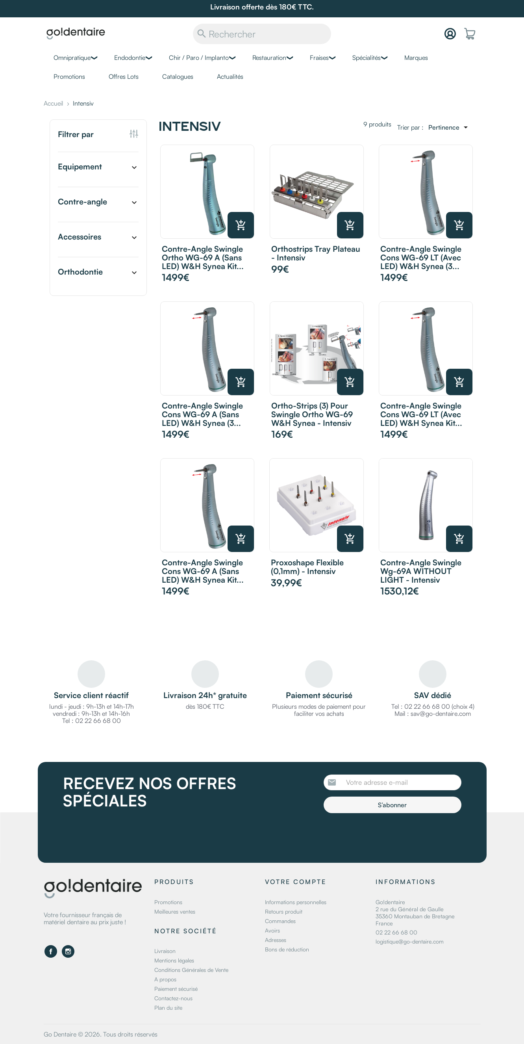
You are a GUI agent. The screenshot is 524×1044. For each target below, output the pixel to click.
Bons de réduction (287, 949)
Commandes (280, 921)
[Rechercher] (262, 34)
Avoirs (272, 930)
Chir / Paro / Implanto (199, 57)
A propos (165, 979)
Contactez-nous (173, 998)
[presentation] (389, 834)
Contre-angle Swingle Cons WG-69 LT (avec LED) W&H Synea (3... (420, 257)
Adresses (275, 939)
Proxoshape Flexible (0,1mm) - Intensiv (307, 566)
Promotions (69, 76)
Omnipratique (72, 57)
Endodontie (129, 57)
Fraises (319, 57)
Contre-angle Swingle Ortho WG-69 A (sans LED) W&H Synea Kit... (203, 257)
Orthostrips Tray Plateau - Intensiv (315, 253)
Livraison (165, 950)
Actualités (230, 76)
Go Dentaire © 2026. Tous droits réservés (100, 1034)
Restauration (269, 57)
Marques (416, 57)
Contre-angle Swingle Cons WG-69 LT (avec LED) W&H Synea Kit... (421, 414)
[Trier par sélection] (449, 127)
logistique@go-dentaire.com (410, 941)
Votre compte (295, 882)
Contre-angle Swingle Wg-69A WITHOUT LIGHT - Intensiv (420, 571)
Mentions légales (174, 960)
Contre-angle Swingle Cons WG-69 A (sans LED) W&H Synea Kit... (203, 571)
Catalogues (177, 76)
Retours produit (283, 911)
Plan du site (168, 1007)
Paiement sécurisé (176, 988)
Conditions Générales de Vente (191, 969)
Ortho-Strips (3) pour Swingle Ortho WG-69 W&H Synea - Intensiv (312, 414)
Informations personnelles (295, 902)
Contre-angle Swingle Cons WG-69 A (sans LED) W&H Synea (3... (202, 414)
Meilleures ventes (174, 911)
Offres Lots (124, 76)
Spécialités (366, 57)
